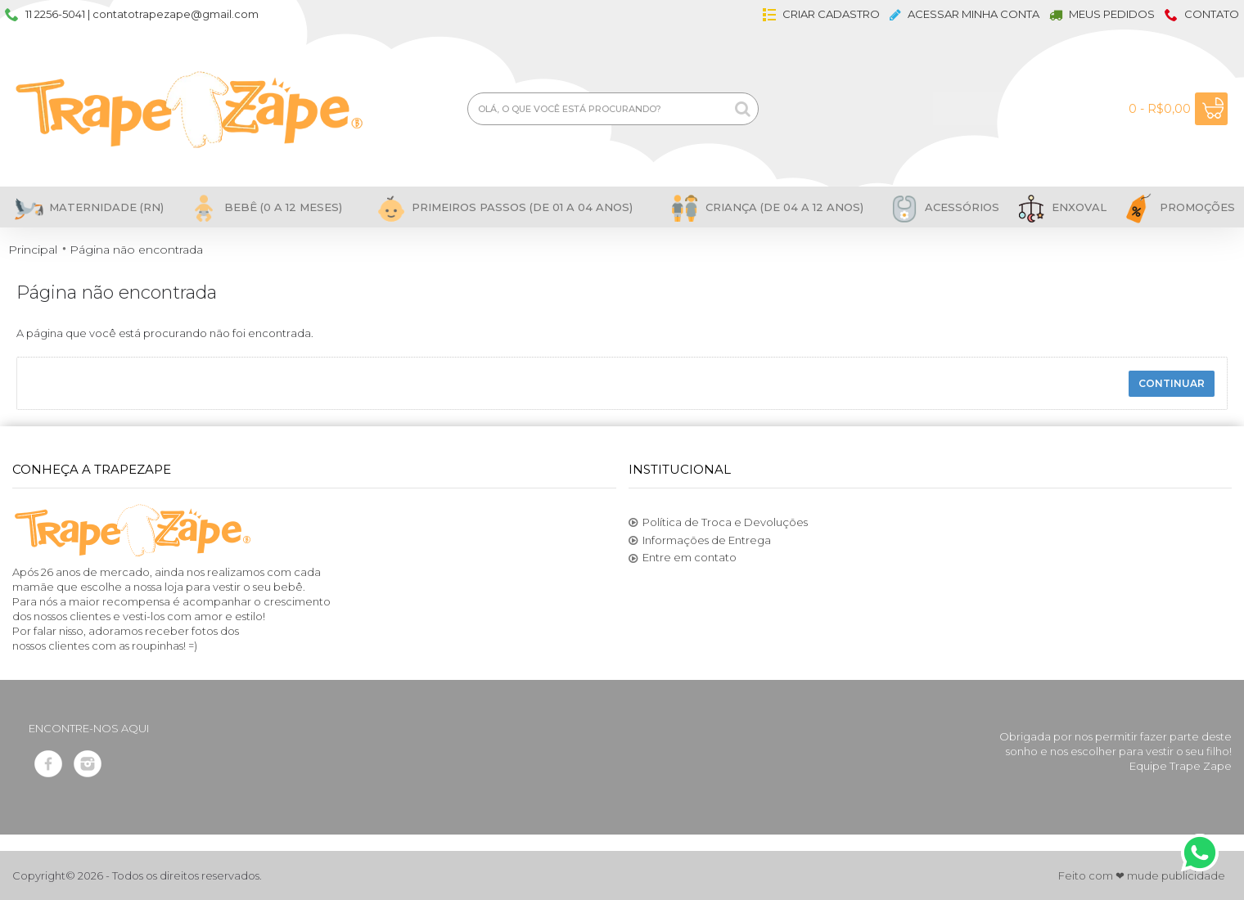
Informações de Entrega (700, 540)
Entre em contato (683, 558)
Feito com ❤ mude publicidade (1141, 875)
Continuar (1171, 383)
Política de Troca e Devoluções (718, 522)
